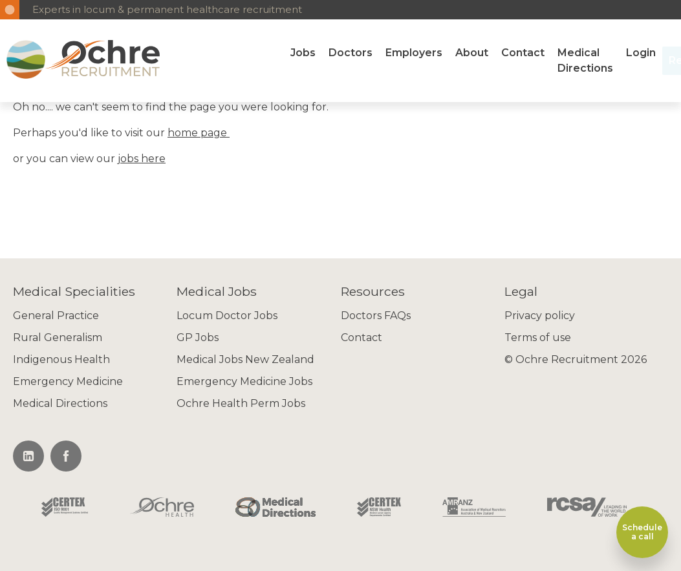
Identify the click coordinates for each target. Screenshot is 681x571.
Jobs (303, 53)
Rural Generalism (57, 337)
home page (199, 133)
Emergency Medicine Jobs (244, 381)
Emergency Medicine (68, 381)
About (471, 53)
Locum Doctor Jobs (227, 315)
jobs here (142, 158)
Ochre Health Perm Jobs (241, 403)
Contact (523, 53)
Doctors (351, 53)
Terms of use (537, 337)
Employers (413, 53)
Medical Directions (585, 60)
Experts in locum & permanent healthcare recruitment (167, 9)
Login (641, 53)
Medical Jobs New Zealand (245, 359)
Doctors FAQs (376, 315)
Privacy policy (539, 315)
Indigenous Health (61, 359)
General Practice (56, 315)
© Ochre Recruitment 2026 (575, 359)
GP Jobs (198, 337)
